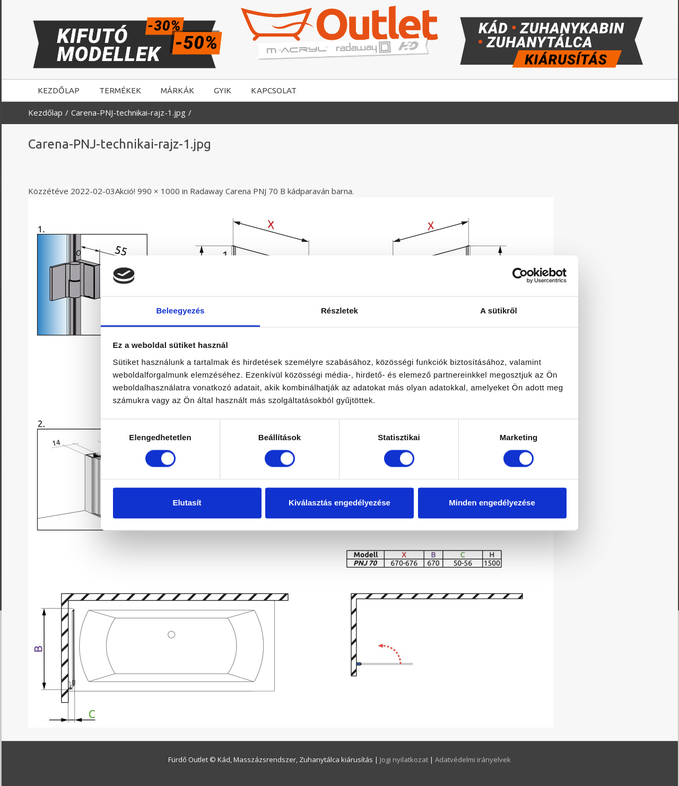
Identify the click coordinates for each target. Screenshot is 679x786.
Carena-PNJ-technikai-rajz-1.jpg (128, 112)
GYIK (222, 90)
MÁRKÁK (177, 90)
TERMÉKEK (120, 90)
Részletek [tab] (339, 310)
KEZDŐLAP (59, 90)
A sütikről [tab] (498, 310)
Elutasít (186, 502)
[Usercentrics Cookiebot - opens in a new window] (520, 276)
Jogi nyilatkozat (405, 759)
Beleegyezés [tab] (180, 310)
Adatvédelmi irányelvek (473, 759)
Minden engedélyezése (492, 502)
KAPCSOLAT (274, 90)
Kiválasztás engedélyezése (339, 502)
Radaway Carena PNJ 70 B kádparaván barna (271, 191)
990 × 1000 (158, 191)
